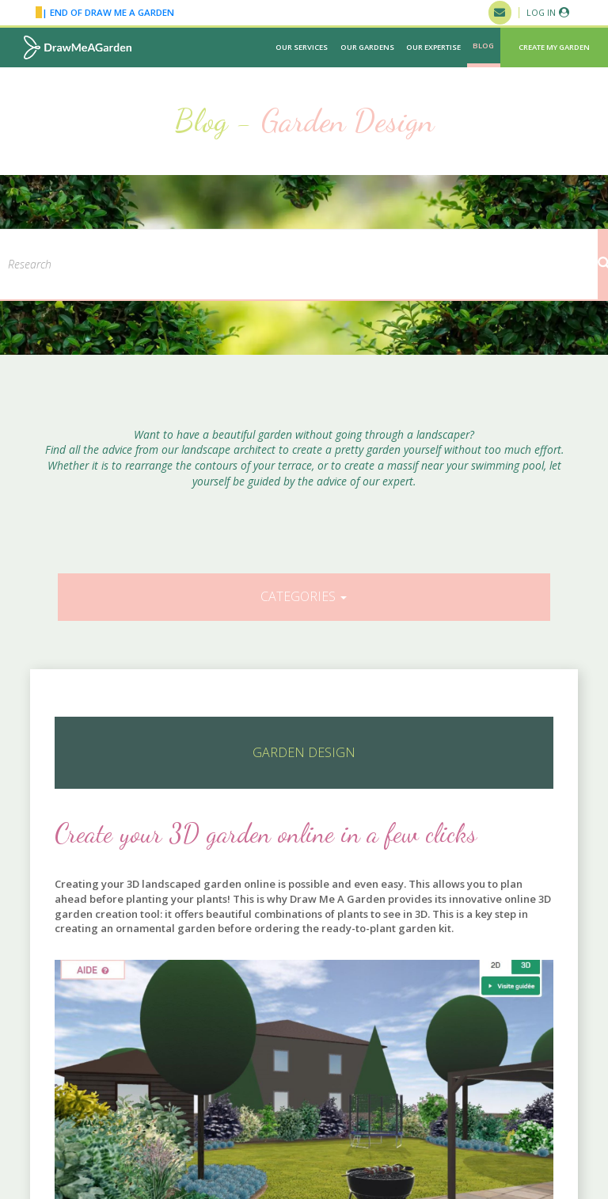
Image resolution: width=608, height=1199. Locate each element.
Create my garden (554, 47)
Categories (303, 596)
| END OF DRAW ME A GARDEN (105, 12)
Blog (483, 45)
